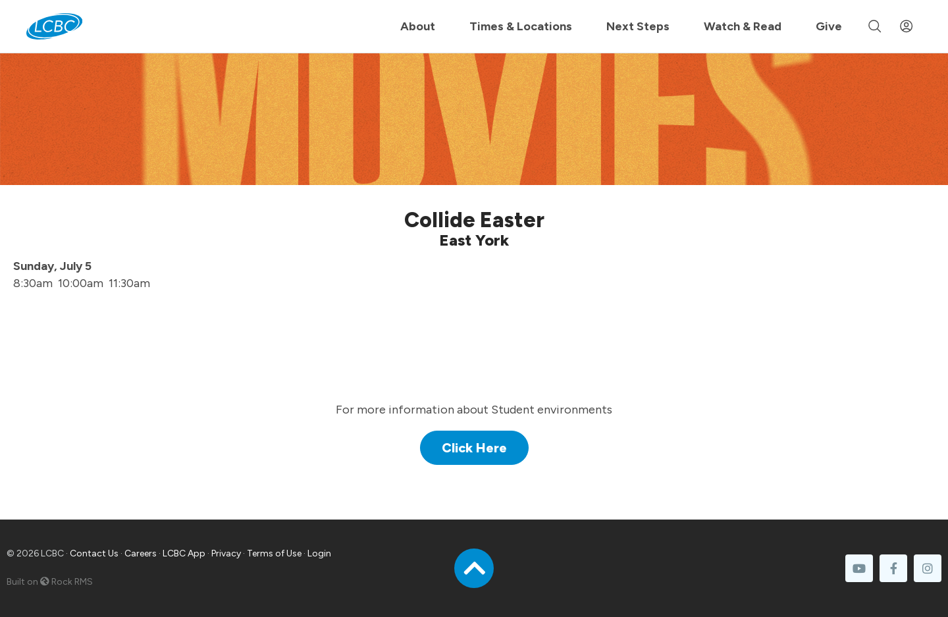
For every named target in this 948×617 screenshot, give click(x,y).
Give (829, 26)
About (417, 26)
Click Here (474, 448)
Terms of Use (274, 553)
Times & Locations (520, 26)
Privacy (226, 553)
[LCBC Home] (54, 26)
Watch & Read (742, 26)
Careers (140, 553)
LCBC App (184, 553)
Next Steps (638, 26)
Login (319, 553)
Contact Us (94, 553)
